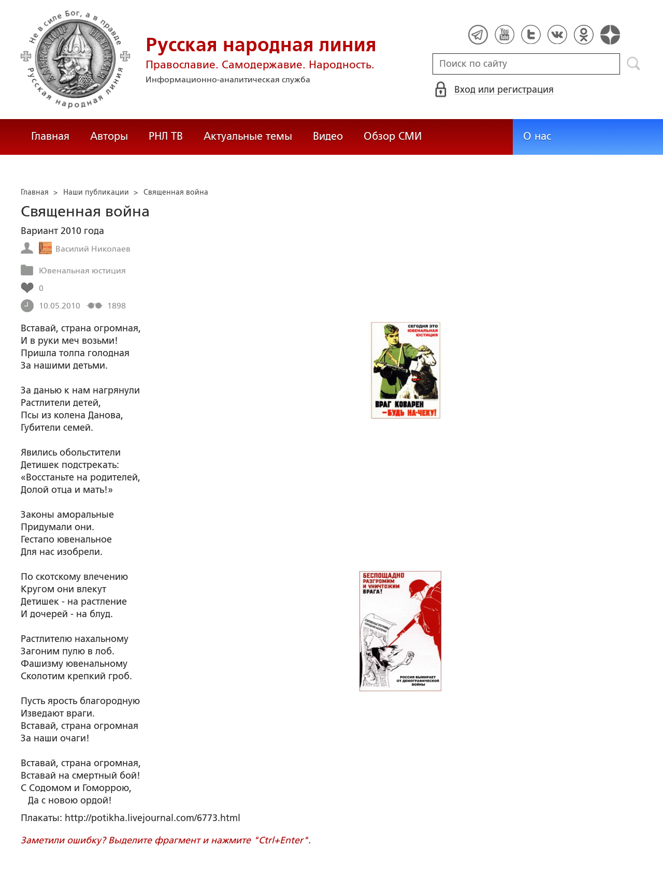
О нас (537, 136)
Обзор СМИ (393, 136)
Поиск (633, 63)
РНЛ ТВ (166, 136)
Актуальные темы (248, 136)
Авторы (109, 136)
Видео (328, 136)
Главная (50, 136)
